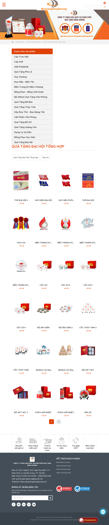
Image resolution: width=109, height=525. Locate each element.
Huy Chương (20, 76)
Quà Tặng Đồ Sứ (22, 122)
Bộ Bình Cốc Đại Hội (43, 370)
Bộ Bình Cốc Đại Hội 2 (65, 370)
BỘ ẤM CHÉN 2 (66, 327)
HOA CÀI (21, 242)
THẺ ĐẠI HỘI (88, 200)
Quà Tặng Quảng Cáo (25, 127)
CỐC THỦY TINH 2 (88, 327)
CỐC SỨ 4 (21, 327)
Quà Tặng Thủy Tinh (24, 107)
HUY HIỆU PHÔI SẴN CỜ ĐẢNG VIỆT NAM (66, 200)
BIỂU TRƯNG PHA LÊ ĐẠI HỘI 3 (88, 242)
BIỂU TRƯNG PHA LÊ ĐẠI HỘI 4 (21, 285)
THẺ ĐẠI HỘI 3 (21, 200)
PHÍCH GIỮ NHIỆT (43, 412)
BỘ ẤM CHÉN (43, 327)
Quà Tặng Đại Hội (23, 142)
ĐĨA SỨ (88, 412)
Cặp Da (45, 157)
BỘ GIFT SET (88, 370)
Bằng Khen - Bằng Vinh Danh (29, 91)
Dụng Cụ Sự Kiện (22, 132)
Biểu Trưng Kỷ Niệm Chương (28, 86)
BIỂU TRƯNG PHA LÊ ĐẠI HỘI (43, 242)
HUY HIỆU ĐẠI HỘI (43, 200)
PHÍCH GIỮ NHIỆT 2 (66, 412)
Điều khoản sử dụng (63, 462)
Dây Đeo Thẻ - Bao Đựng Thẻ (29, 112)
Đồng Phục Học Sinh (24, 137)
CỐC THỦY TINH (21, 370)
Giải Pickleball (21, 66)
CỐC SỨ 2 (65, 285)
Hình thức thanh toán (63, 466)
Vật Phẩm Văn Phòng (25, 117)
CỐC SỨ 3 (88, 285)
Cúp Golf (18, 61)
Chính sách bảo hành (63, 473)
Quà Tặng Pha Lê (23, 71)
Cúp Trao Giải (21, 56)
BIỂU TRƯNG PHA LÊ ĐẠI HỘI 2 (65, 242)
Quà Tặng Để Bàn (23, 102)
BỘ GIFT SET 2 (21, 412)
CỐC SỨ (43, 285)
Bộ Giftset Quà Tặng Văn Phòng (30, 97)
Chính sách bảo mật (63, 469)
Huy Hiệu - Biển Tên (24, 81)
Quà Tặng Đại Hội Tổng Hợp (25, 157)
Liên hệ (21, 203)
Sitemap (69, 517)
